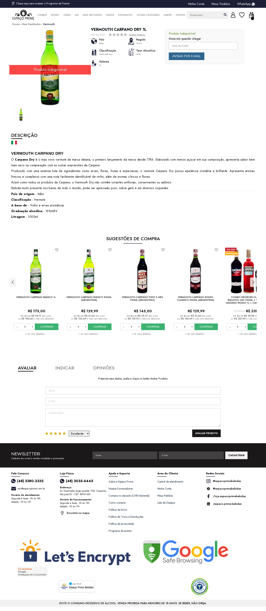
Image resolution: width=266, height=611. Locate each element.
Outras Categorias (148, 15)
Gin (77, 15)
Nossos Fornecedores (121, 489)
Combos (42, 15)
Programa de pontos (120, 531)
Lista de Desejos (166, 503)
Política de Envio (118, 510)
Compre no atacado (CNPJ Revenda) (129, 496)
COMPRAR (46, 327)
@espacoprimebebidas (223, 481)
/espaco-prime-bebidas (224, 504)
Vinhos (110, 15)
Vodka (67, 15)
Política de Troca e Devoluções (126, 517)
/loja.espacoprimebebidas (226, 496)
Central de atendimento (170, 481)
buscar (225, 14)
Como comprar (117, 503)
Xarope (168, 15)
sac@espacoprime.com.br (31, 488)
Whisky (55, 15)
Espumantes (125, 15)
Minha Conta (196, 4)
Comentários (133, 417)
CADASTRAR (236, 455)
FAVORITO (56, 250)
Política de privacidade (121, 524)
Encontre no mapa (74, 513)
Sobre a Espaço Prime (121, 481)
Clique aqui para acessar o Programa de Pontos (40, 3)
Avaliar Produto (137, 34)
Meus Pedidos (220, 4)
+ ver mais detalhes (34, 334)
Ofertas (180, 15)
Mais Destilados (92, 15)
